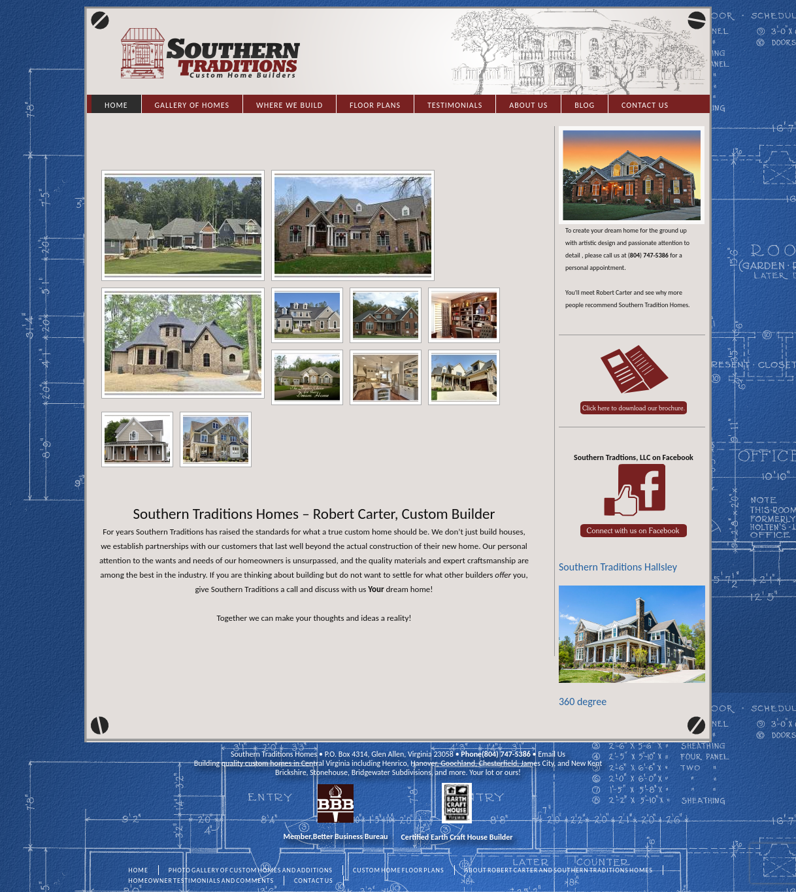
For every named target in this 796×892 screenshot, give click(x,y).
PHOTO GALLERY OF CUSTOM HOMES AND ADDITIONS (251, 870)
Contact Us (645, 105)
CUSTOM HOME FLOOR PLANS (398, 870)
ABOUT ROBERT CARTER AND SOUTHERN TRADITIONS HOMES (559, 870)
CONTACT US (313, 880)
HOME (138, 870)
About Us (528, 105)
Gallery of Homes (192, 105)
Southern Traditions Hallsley (618, 567)
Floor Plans (375, 105)
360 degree (632, 647)
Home (116, 105)
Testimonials (454, 105)
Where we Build (289, 105)
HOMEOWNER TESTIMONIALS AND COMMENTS (201, 880)
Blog (584, 105)
